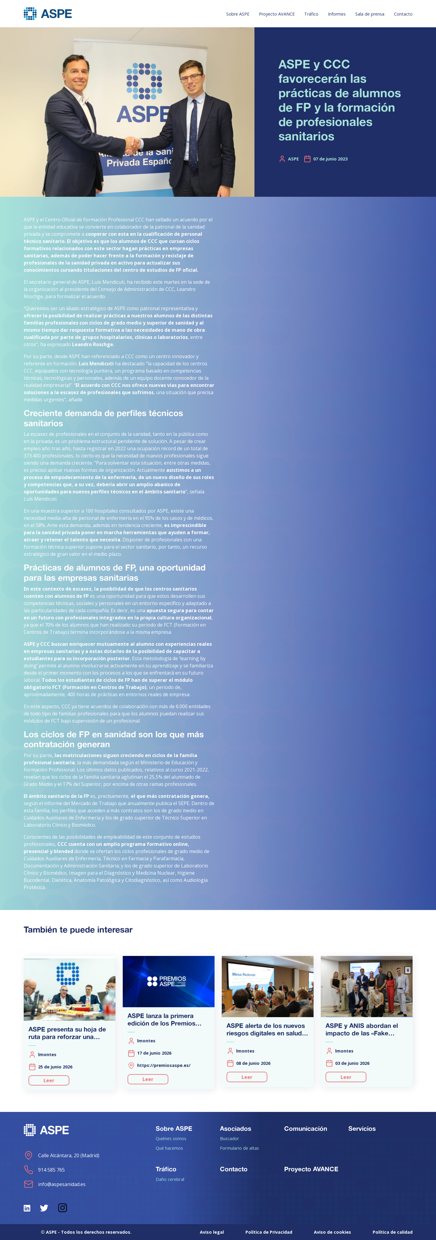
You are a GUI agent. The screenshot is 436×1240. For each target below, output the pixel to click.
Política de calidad (393, 1232)
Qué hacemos (169, 1148)
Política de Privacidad (268, 1232)
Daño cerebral (170, 1179)
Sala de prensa (369, 14)
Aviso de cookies (332, 1232)
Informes (337, 14)
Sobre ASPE (237, 14)
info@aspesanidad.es (55, 1184)
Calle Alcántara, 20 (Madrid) (61, 1155)
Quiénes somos (171, 1138)
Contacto (403, 14)
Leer (49, 1080)
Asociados (235, 1128)
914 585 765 (44, 1170)
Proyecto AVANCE (277, 14)
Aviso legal (212, 1232)
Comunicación (305, 1128)
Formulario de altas (239, 1148)
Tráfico (311, 14)
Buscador (229, 1138)
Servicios (362, 1128)
